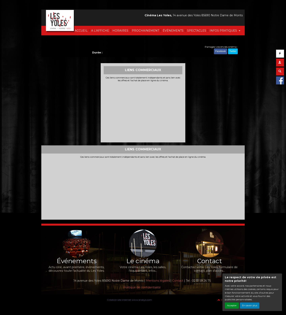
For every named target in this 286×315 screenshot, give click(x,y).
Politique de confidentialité (142, 287)
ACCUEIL (81, 30)
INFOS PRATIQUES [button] (224, 30)
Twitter (232, 51)
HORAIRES (120, 30)
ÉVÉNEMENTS (173, 30)
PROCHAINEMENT (145, 30)
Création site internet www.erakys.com (129, 299)
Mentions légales (158, 280)
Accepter (232, 305)
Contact (177, 280)
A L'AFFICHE (100, 30)
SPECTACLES (196, 30)
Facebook (220, 51)
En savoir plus (249, 305)
